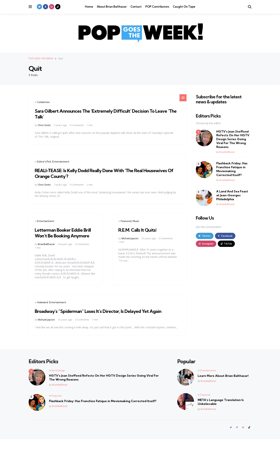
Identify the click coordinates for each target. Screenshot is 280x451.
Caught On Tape (184, 6)
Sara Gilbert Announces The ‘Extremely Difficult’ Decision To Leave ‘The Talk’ (105, 113)
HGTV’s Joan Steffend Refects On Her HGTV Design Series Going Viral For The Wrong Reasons (232, 139)
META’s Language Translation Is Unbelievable (221, 413)
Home (89, 6)
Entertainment (60, 161)
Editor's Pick (44, 161)
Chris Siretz (44, 125)
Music (136, 221)
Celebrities (43, 102)
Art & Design (58, 382)
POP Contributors (157, 6)
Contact (136, 6)
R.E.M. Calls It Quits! (140, 229)
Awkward (42, 308)
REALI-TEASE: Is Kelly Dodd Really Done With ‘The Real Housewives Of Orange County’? (99, 173)
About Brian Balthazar (112, 6)
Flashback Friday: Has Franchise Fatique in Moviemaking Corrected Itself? (231, 169)
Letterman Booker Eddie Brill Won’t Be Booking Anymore (63, 235)
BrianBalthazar (46, 250)
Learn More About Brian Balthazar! (223, 387)
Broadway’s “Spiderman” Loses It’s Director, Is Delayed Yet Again (101, 319)
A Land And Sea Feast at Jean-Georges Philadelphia (232, 195)
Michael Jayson (130, 238)
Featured (126, 221)
